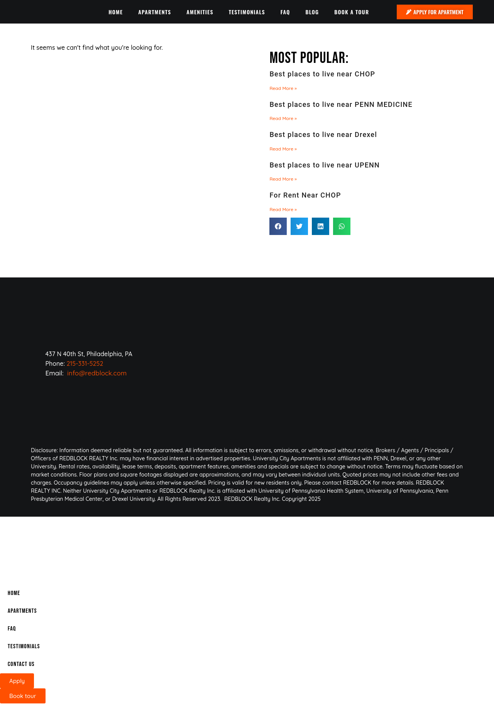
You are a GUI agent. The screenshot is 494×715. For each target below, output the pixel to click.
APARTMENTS (154, 12)
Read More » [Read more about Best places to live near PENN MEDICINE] (283, 118)
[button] (278, 226)
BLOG (312, 12)
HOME (115, 12)
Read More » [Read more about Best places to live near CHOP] (283, 88)
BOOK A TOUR (351, 12)
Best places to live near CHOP (322, 74)
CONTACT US (21, 664)
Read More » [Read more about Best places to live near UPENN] (283, 179)
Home (14, 593)
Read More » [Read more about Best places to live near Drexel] (283, 149)
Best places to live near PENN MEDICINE (341, 104)
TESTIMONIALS (247, 12)
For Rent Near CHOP (305, 195)
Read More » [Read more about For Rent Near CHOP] (283, 209)
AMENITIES (199, 12)
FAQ (285, 12)
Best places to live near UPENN (324, 165)
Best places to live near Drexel (323, 134)
